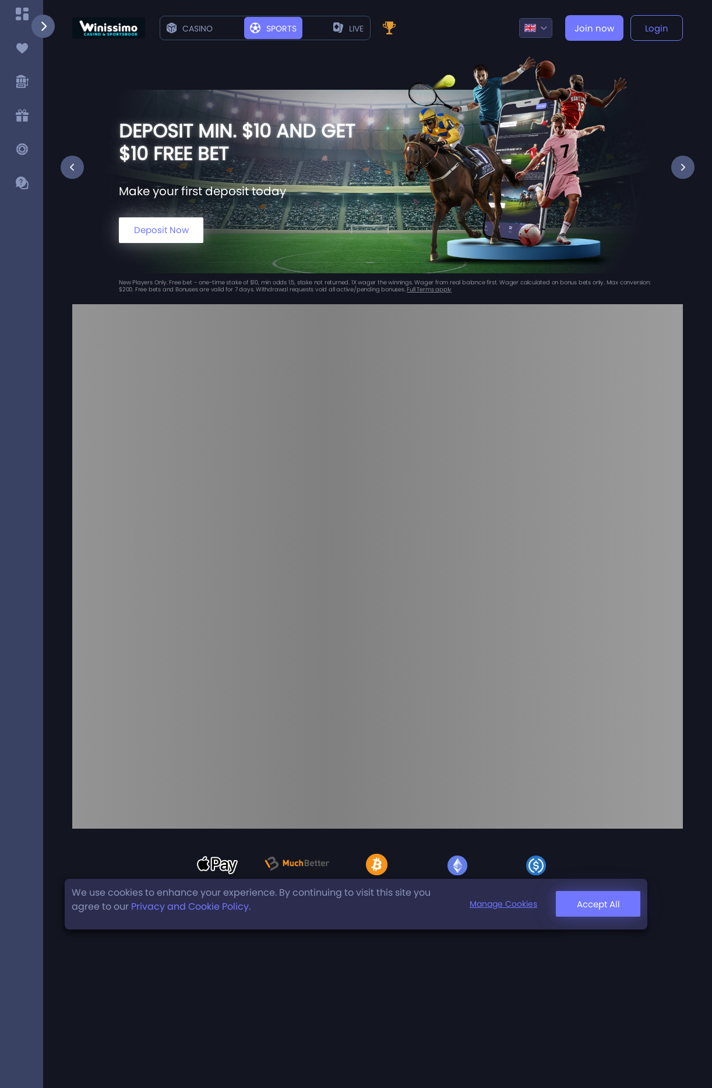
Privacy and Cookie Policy (190, 906)
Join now (594, 28)
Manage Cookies (503, 904)
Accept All (598, 904)
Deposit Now (161, 230)
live (348, 28)
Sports (273, 28)
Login (656, 28)
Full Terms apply (429, 289)
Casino (190, 28)
